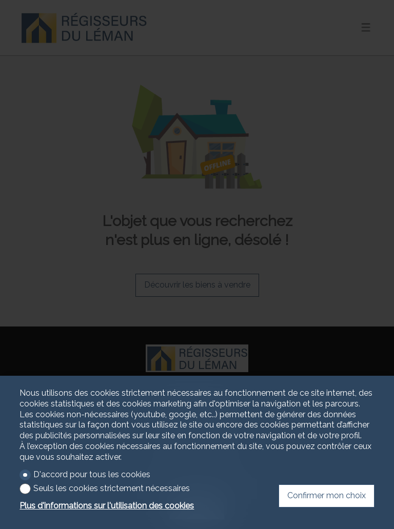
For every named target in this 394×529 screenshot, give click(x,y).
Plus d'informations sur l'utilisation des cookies (106, 506)
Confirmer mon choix (326, 495)
